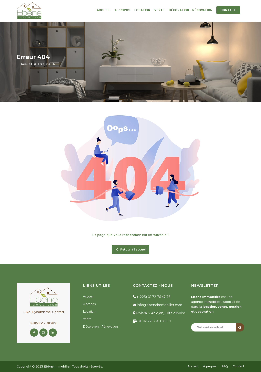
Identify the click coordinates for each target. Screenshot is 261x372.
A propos (122, 10)
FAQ (224, 366)
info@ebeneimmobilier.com (157, 305)
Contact (228, 10)
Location (142, 10)
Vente (159, 10)
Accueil (104, 10)
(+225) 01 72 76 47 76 (151, 297)
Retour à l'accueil (130, 249)
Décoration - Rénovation (190, 10)
